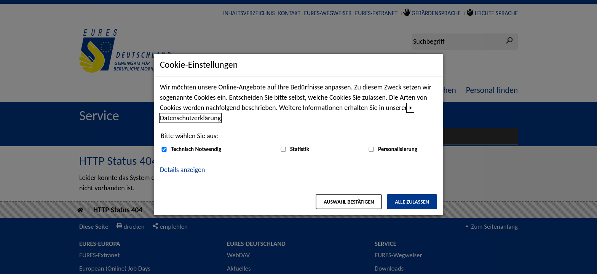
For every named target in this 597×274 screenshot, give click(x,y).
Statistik (299, 149)
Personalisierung (397, 149)
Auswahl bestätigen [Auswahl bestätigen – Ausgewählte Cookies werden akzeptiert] (349, 202)
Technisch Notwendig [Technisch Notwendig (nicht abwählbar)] (196, 149)
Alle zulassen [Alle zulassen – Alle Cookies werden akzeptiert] (412, 202)
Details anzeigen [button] (182, 170)
